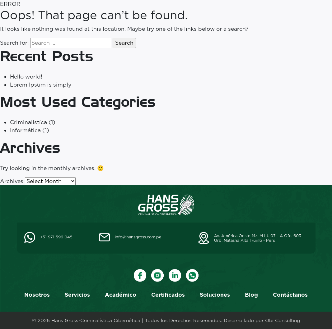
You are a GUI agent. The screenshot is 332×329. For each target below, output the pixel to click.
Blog (251, 294)
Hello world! (26, 76)
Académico (120, 294)
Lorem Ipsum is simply (40, 84)
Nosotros (37, 294)
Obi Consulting (282, 320)
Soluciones (215, 294)
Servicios (77, 294)
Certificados (168, 294)
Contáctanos (290, 294)
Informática (25, 130)
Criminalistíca (28, 122)
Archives (11, 181)
